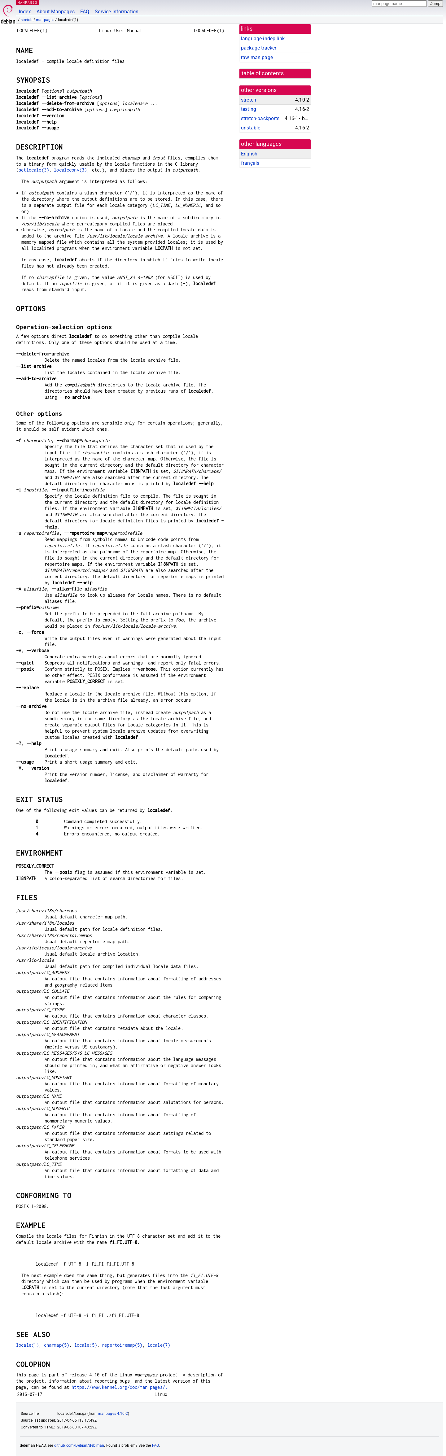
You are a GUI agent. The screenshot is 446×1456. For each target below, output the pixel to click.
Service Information (116, 12)
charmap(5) (56, 1345)
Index (25, 12)
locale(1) (27, 1345)
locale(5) (85, 1345)
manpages (45, 20)
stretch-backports (260, 118)
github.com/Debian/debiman (79, 1445)
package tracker (258, 48)
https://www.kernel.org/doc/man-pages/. (120, 1387)
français (250, 163)
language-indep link (263, 38)
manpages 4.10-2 (113, 1413)
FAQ (84, 12)
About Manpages (56, 12)
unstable (250, 128)
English (249, 154)
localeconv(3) (70, 169)
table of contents (263, 73)
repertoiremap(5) (122, 1345)
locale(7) (158, 1345)
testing (248, 109)
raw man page (257, 57)
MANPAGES (27, 2)
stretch (27, 20)
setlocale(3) (34, 169)
